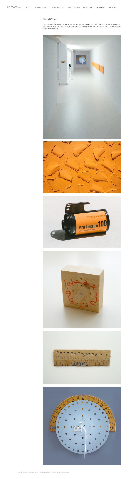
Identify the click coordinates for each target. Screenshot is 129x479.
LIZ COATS (12, 7)
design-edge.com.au (63, 472)
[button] (73, 7)
